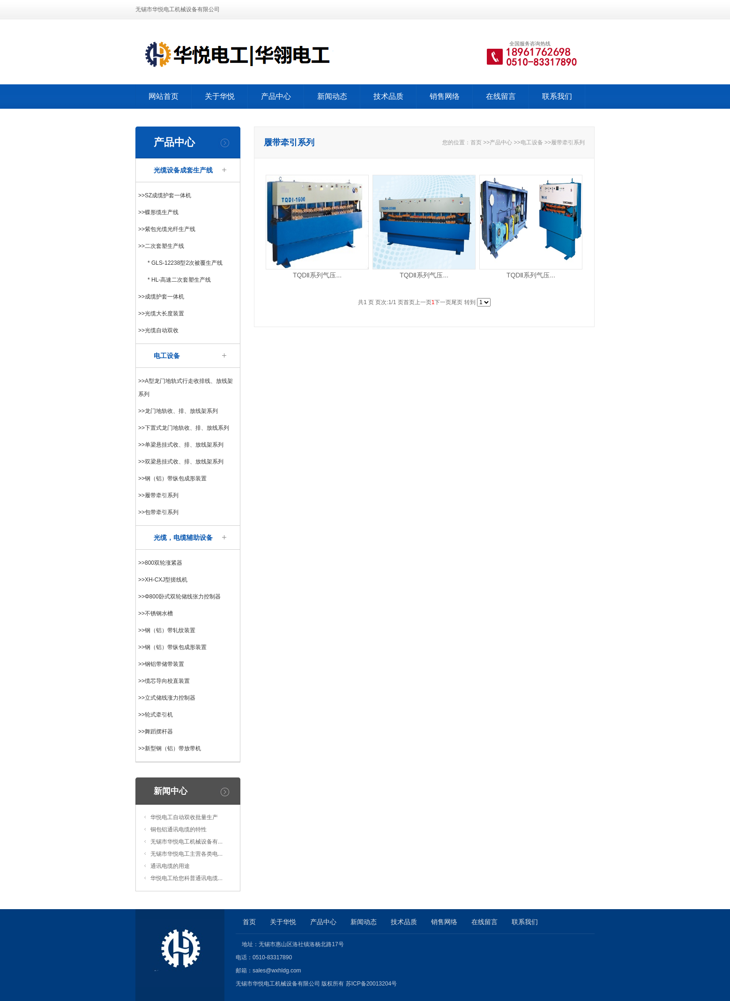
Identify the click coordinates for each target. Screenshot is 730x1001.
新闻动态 (332, 96)
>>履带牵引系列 (158, 495)
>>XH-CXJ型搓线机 (162, 579)
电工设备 (167, 355)
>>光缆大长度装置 (161, 313)
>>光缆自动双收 (158, 330)
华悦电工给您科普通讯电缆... (186, 878)
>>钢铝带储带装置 (161, 664)
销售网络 (445, 96)
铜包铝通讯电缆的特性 (178, 829)
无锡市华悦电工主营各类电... (186, 854)
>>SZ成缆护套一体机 (164, 195)
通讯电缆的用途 (170, 866)
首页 (476, 142)
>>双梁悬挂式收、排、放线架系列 (180, 461)
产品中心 (276, 96)
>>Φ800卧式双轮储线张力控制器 (179, 596)
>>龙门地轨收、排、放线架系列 (178, 411)
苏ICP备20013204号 (371, 983)
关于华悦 (220, 96)
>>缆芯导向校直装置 (164, 681)
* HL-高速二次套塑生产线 (179, 279)
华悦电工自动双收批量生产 (184, 817)
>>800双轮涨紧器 (160, 563)
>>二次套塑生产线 (161, 246)
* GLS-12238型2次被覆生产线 (185, 263)
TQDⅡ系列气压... (317, 275)
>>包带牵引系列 (158, 512)
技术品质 (388, 96)
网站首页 (164, 96)
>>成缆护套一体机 (161, 296)
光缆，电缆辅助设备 (183, 537)
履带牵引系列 (568, 142)
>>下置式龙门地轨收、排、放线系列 (183, 428)
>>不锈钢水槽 (155, 613)
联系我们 (557, 96)
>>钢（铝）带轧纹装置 (166, 630)
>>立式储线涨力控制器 (166, 698)
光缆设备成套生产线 (183, 170)
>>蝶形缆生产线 (158, 212)
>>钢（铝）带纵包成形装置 (172, 478)
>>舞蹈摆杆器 (155, 731)
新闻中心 (170, 791)
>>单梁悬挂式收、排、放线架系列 (180, 444)
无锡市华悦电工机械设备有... (186, 841)
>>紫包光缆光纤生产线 (166, 229)
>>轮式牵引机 (155, 714)
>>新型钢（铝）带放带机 (169, 748)
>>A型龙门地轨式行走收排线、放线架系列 (185, 387)
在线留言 (501, 96)
